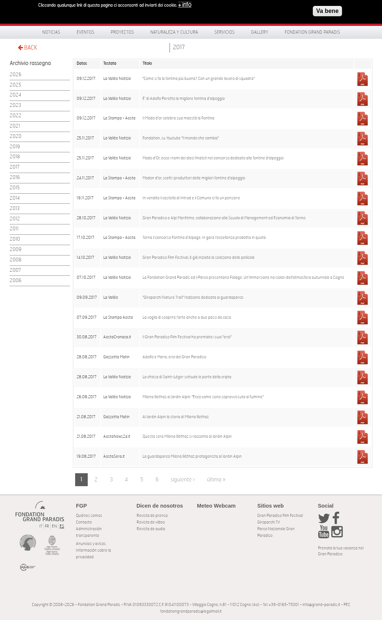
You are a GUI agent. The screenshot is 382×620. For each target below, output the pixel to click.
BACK (27, 47)
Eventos (85, 32)
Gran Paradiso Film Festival (280, 516)
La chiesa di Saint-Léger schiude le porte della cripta (187, 377)
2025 (15, 85)
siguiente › (183, 479)
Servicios (224, 32)
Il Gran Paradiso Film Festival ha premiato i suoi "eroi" (187, 337)
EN (54, 526)
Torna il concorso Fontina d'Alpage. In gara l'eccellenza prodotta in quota (204, 238)
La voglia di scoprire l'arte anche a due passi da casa (187, 317)
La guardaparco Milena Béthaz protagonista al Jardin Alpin (192, 456)
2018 (15, 157)
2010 (15, 239)
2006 (15, 280)
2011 (14, 229)
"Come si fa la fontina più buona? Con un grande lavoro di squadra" (199, 79)
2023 (15, 105)
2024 (15, 95)
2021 (15, 126)
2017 (179, 47)
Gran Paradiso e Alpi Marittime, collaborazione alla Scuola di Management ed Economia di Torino (224, 218)
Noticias (51, 32)
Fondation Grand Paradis (312, 32)
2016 (15, 177)
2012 (15, 219)
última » (216, 479)
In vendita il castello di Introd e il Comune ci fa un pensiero (191, 198)
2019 (15, 147)
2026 (15, 74)
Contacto (84, 522)
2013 (15, 208)
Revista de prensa (152, 516)
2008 (15, 260)
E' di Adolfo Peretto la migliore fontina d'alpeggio (184, 99)
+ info (184, 4)
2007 (15, 270)
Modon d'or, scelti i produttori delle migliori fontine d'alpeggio (194, 178)
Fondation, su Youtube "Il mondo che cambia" (181, 138)
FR (47, 526)
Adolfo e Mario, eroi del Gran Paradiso (174, 357)
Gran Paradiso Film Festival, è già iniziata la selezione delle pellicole (199, 258)
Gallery (259, 32)
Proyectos (122, 32)
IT (40, 526)
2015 (15, 188)
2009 (15, 249)
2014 (15, 198)
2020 (15, 136)
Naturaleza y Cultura (174, 32)
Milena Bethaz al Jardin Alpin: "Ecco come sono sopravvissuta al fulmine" (203, 397)
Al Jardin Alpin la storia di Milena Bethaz (176, 417)
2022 (15, 116)
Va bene (327, 10)
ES (62, 526)
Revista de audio (151, 529)
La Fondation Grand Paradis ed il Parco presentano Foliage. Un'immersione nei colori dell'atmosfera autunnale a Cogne (243, 277)
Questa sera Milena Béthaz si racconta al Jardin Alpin (187, 436)
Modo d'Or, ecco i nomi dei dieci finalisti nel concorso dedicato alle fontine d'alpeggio (213, 158)
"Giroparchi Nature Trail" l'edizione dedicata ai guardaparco (193, 297)
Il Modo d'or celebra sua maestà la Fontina (178, 118)
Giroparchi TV (268, 522)
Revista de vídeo (151, 522)
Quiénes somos (89, 516)
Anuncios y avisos (91, 544)
